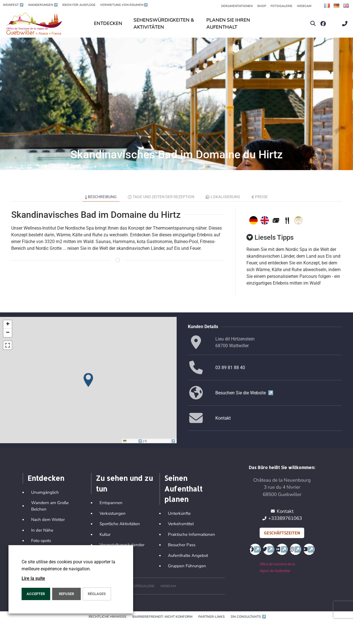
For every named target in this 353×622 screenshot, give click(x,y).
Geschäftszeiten (282, 532)
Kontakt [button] (223, 418)
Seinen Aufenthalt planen (183, 489)
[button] (313, 23)
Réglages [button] (97, 594)
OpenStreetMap (161, 441)
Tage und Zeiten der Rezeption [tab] (161, 197)
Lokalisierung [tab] (223, 197)
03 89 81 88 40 (230, 367)
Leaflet (133, 441)
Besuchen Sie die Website (244, 392)
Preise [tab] (260, 197)
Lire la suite (33, 578)
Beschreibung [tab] (101, 197)
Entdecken (45, 478)
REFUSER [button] (66, 594)
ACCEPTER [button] (36, 594)
